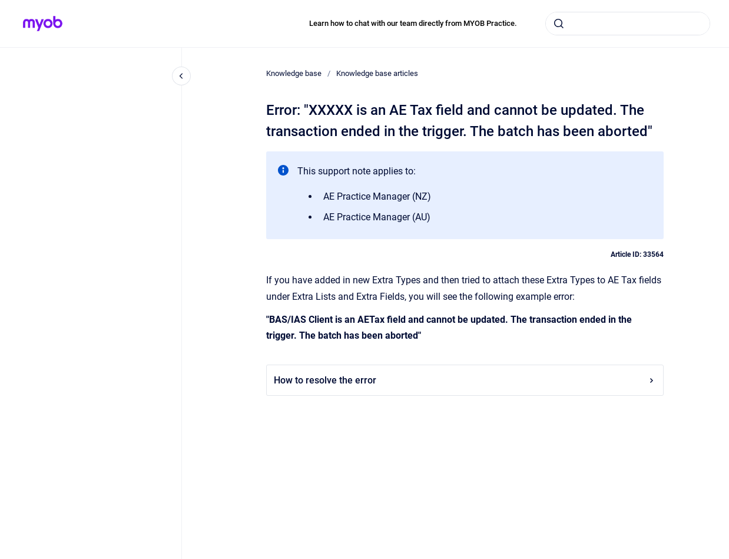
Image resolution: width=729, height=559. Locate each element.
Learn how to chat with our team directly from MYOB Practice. (413, 23)
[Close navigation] (181, 76)
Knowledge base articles (377, 73)
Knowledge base (294, 73)
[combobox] (628, 23)
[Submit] (558, 23)
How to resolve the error (465, 380)
